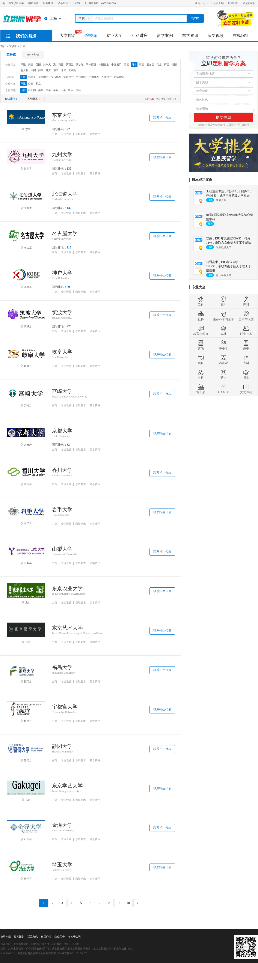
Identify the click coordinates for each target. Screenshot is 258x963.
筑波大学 (62, 312)
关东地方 (56, 76)
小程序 (76, 3)
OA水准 (223, 389)
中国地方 (94, 76)
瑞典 (55, 70)
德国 (174, 64)
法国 (33, 70)
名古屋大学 (65, 233)
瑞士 (159, 64)
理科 (246, 301)
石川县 (26, 830)
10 (128, 903)
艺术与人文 (246, 316)
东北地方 (43, 76)
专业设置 (66, 134)
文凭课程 (246, 389)
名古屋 (26, 238)
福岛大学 (62, 667)
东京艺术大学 (67, 628)
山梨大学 (62, 549)
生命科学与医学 (223, 316)
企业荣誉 (59, 936)
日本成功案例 (202, 180)
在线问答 (241, 35)
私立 (38, 83)
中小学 (223, 345)
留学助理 (63, 3)
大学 (63, 90)
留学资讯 (190, 35)
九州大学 (62, 154)
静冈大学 (62, 746)
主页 (54, 134)
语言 (70, 90)
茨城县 (26, 317)
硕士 (223, 374)
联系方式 (32, 936)
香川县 (26, 475)
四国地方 (119, 76)
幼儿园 (32, 90)
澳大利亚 (58, 64)
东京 (26, 120)
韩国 (141, 64)
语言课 (223, 359)
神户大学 (62, 273)
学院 (55, 90)
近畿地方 (68, 76)
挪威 (63, 70)
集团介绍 (46, 936)
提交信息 (223, 117)
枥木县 (26, 711)
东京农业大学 (67, 588)
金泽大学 (62, 825)
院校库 (91, 35)
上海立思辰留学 (13, 3)
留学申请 (48, 3)
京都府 (26, 435)
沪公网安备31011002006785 (72, 953)
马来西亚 (91, 64)
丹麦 (48, 70)
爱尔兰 (150, 64)
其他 (201, 345)
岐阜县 (26, 356)
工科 (201, 301)
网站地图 (33, 3)
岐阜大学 (62, 352)
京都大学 (62, 430)
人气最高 (33, 98)
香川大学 (62, 470)
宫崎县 (26, 396)
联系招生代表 (162, 117)
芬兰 (40, 70)
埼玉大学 (62, 864)
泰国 (126, 64)
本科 (201, 374)
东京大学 (62, 115)
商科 (223, 301)
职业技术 (246, 330)
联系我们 (233, 3)
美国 (30, 64)
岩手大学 (62, 509)
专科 (246, 359)
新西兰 (70, 64)
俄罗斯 (72, 70)
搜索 (195, 18)
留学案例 (165, 35)
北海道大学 (65, 194)
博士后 (200, 389)
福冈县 (26, 159)
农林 (223, 330)
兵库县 (26, 278)
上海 (53, 18)
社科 (201, 316)
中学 (48, 90)
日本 (22, 46)
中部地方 (81, 76)
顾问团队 (19, 936)
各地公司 (201, 3)
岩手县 (26, 514)
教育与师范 (200, 330)
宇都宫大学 (65, 707)
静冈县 (26, 751)
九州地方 (106, 76)
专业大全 (114, 35)
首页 (3, 46)
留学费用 (95, 134)
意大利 (24, 70)
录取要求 (80, 134)
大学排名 (70, 34)
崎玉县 (26, 869)
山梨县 (26, 554)
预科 (78, 90)
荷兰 (166, 64)
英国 (38, 64)
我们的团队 (249, 3)
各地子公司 (74, 936)
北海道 (32, 76)
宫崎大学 (62, 391)
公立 (30, 83)
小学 (40, 90)
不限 (23, 64)
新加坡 (80, 64)
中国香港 (104, 64)
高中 (246, 345)
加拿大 (47, 64)
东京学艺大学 (67, 785)
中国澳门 (116, 64)
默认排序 (11, 98)
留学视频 (215, 35)
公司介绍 (218, 3)
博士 (246, 374)
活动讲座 (139, 35)
